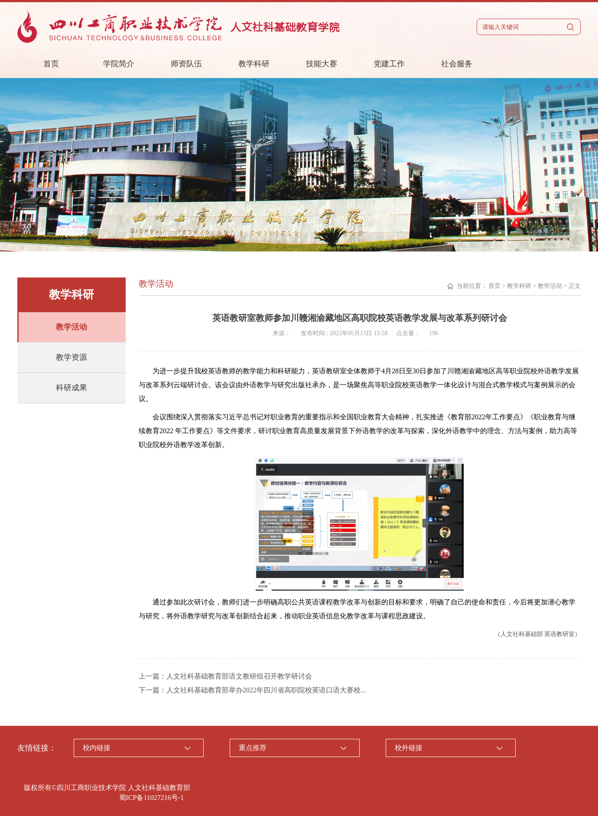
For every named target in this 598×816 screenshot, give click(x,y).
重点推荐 (252, 747)
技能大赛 (321, 63)
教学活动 (71, 327)
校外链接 (408, 747)
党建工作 (389, 63)
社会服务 (456, 63)
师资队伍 (186, 63)
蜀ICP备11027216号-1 (151, 797)
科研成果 (71, 387)
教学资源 (71, 357)
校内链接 (96, 747)
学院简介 (118, 63)
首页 (51, 63)
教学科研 (254, 63)
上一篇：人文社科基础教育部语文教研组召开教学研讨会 (225, 676)
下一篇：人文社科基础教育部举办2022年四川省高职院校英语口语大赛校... (252, 690)
